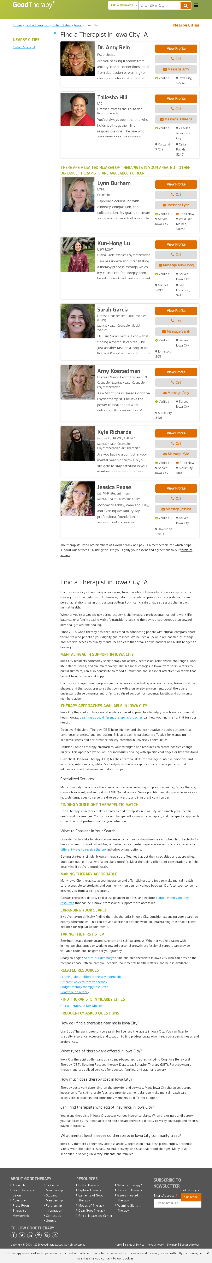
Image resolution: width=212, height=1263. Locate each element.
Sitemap (172, 1244)
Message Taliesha (176, 119)
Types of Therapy (129, 1190)
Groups (51, 1220)
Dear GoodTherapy (91, 1210)
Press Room (21, 1205)
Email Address (166, 1195)
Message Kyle (176, 454)
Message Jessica (176, 509)
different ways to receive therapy (83, 849)
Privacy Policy (156, 1244)
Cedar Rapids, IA (24, 47)
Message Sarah (176, 331)
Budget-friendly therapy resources (84, 987)
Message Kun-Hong (176, 265)
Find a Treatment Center (95, 1215)
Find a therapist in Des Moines (81, 1005)
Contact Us (53, 1215)
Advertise (19, 1200)
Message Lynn (176, 205)
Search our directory (98, 958)
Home (118, 1244)
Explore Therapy (89, 1190)
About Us (19, 1185)
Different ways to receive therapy (83, 982)
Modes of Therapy (91, 1205)
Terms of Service (134, 1244)
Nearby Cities (186, 25)
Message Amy (176, 69)
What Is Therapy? (129, 1185)
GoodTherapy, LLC (52, 1244)
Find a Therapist (89, 1185)
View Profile (176, 48)
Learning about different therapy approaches (111, 717)
